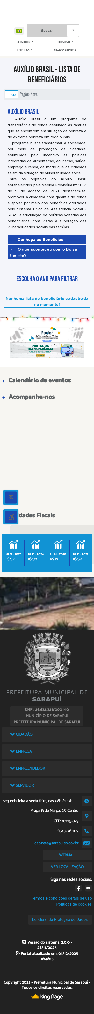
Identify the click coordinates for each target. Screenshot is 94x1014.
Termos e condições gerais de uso (61, 898)
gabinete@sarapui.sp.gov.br (56, 843)
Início (12, 94)
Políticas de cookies (74, 904)
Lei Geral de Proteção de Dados (60, 919)
